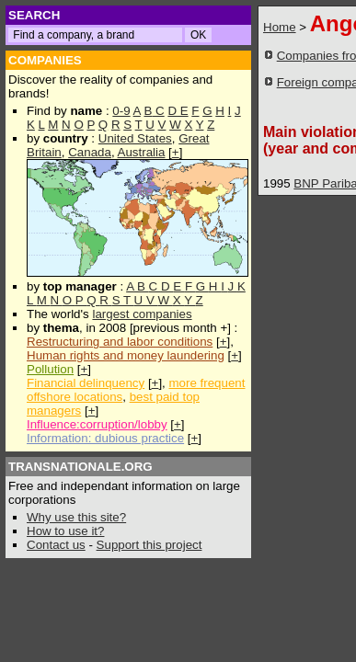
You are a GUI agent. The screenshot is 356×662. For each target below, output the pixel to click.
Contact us (56, 545)
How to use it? (65, 531)
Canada (89, 152)
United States (135, 138)
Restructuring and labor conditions (119, 341)
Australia (142, 152)
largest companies (141, 314)
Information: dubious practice (105, 438)
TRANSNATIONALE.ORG (80, 467)
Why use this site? (76, 517)
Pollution (50, 369)
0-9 (121, 111)
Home (279, 27)
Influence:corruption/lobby (97, 424)
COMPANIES (45, 60)
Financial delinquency (85, 383)
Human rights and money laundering (125, 355)
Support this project (149, 545)
